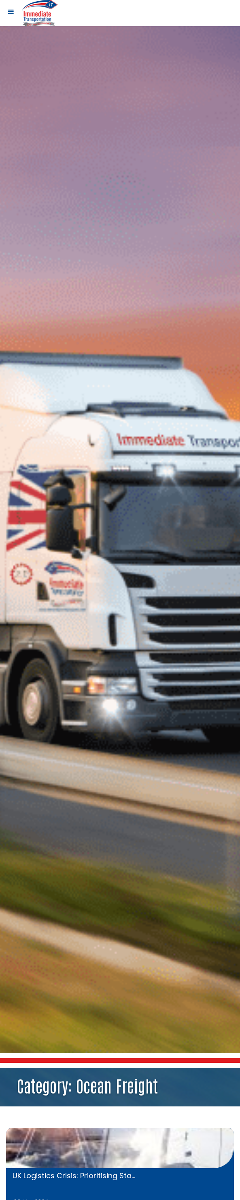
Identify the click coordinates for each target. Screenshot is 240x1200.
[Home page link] (40, 12)
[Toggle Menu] (11, 11)
